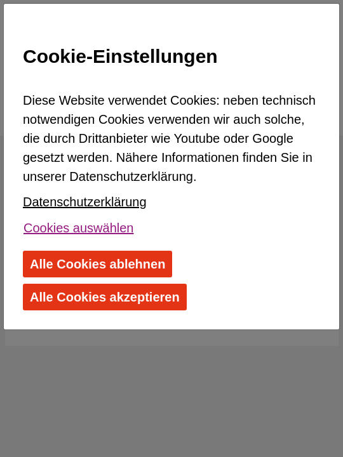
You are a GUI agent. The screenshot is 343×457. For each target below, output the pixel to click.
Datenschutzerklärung (85, 202)
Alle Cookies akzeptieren (105, 297)
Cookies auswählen (78, 228)
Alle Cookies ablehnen (97, 264)
